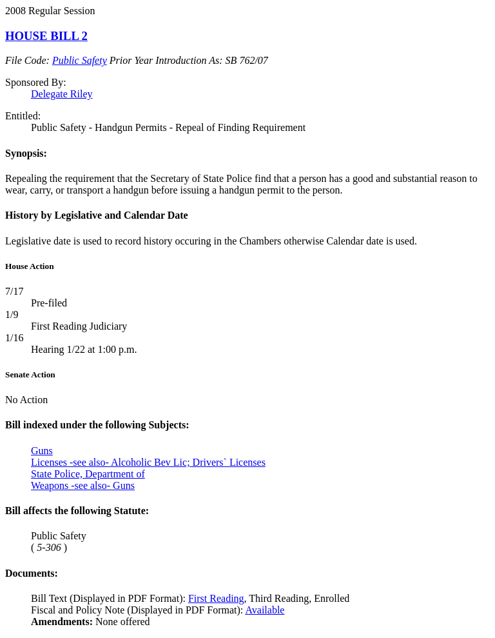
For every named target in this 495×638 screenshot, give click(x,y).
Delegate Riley (62, 93)
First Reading (216, 598)
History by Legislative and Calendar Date (96, 215)
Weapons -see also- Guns (83, 485)
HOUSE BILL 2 (46, 36)
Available (264, 609)
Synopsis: (26, 153)
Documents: (31, 573)
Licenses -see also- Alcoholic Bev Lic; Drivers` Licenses (148, 462)
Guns (42, 450)
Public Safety (79, 60)
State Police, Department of (88, 473)
